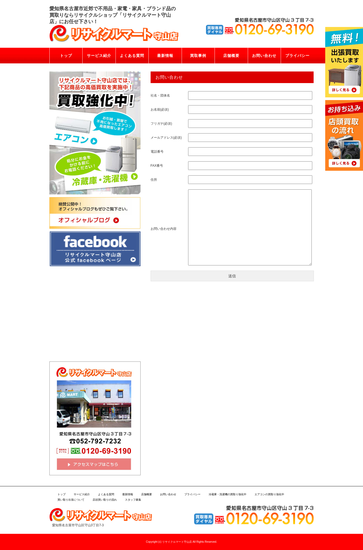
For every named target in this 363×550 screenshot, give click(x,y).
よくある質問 (132, 55)
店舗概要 (231, 55)
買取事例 (198, 55)
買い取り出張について (70, 499)
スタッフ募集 (133, 499)
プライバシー (297, 55)
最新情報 (165, 55)
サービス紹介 (99, 55)
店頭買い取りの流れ (105, 499)
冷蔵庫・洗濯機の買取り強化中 (227, 494)
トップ (66, 55)
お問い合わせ (264, 55)
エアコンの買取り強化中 (269, 494)
